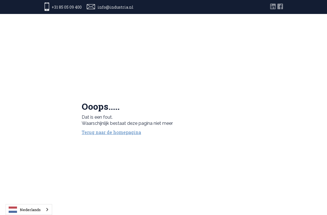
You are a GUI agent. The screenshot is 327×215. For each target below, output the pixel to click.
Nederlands (25, 209)
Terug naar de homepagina (111, 132)
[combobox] (29, 209)
